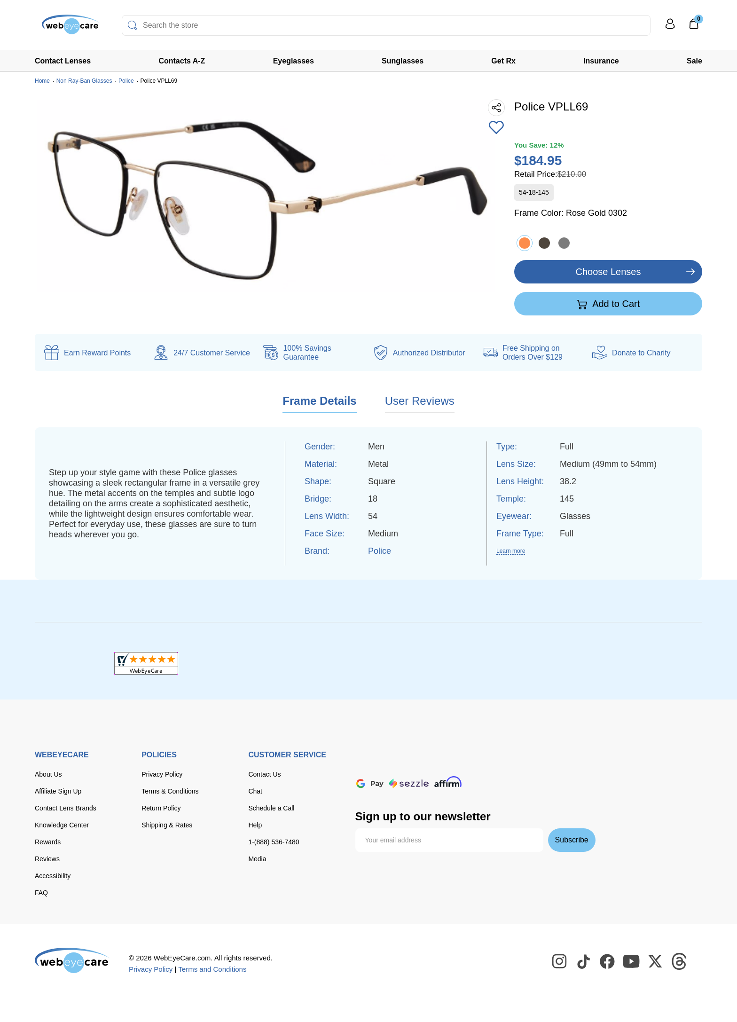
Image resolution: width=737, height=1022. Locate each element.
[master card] (430, 763)
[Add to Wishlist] (496, 128)
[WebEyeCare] (72, 960)
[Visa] (401, 763)
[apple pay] (554, 763)
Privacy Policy (161, 774)
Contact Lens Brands (65, 808)
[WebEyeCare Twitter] (655, 961)
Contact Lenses (63, 61)
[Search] (132, 25)
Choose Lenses (608, 272)
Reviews (47, 859)
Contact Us (264, 774)
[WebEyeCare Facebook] (607, 961)
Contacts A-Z (181, 61)
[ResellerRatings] (591, 663)
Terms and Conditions (212, 969)
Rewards (48, 842)
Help (255, 825)
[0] (693, 26)
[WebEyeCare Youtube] (631, 961)
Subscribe (571, 840)
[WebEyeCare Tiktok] (583, 961)
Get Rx (503, 61)
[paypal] (519, 763)
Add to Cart (608, 304)
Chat (255, 791)
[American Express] (487, 763)
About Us (48, 774)
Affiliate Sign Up (58, 791)
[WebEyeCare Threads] (679, 961)
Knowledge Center (62, 825)
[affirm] (448, 781)
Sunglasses (402, 61)
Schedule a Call (271, 808)
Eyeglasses (293, 61)
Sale (694, 61)
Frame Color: (570, 213)
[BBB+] (368, 663)
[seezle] (409, 783)
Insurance (601, 61)
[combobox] (386, 25)
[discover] (458, 763)
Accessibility (53, 876)
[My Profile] (670, 28)
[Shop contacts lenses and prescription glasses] (64, 28)
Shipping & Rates (166, 825)
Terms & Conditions (169, 791)
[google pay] (370, 783)
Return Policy (160, 808)
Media (257, 859)
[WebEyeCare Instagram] (559, 961)
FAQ (41, 892)
